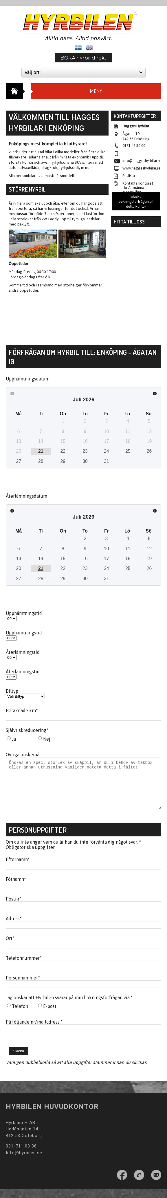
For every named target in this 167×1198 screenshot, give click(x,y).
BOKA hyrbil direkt (83, 58)
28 (40, 461)
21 (40, 451)
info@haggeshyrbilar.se (142, 160)
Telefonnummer (24, 966)
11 (128, 548)
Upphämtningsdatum (27, 378)
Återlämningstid (23, 652)
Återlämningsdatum (26, 496)
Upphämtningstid (24, 613)
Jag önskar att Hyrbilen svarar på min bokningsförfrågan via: (69, 1006)
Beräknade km (22, 710)
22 (63, 451)
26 (149, 451)
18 (128, 558)
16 (85, 558)
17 (106, 558)
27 (18, 461)
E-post (49, 1014)
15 (63, 558)
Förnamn (16, 887)
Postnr (13, 907)
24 (106, 451)
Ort (10, 947)
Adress (14, 927)
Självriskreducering (27, 730)
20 (18, 568)
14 (40, 558)
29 (63, 461)
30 (85, 461)
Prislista (128, 176)
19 (149, 558)
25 (128, 451)
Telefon (20, 1014)
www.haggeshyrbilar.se (141, 168)
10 (106, 548)
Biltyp (12, 691)
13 (18, 558)
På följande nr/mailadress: (34, 1030)
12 (149, 548)
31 (106, 461)
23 (85, 451)
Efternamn (18, 868)
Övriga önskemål (23, 754)
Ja (14, 738)
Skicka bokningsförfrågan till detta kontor (136, 201)
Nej (46, 738)
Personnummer (23, 986)
